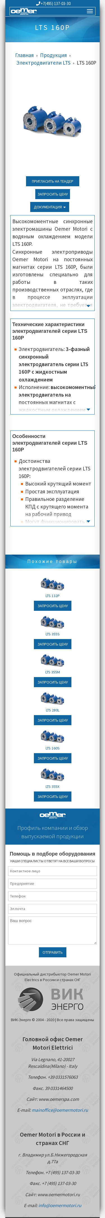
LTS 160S (53, 748)
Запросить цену (53, 194)
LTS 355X (52, 786)
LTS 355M (52, 672)
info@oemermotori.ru (59, 1205)
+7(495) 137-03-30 (53, 3)
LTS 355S (53, 634)
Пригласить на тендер (52, 181)
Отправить (53, 952)
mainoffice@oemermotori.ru (60, 1110)
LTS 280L (52, 710)
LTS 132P (53, 595)
